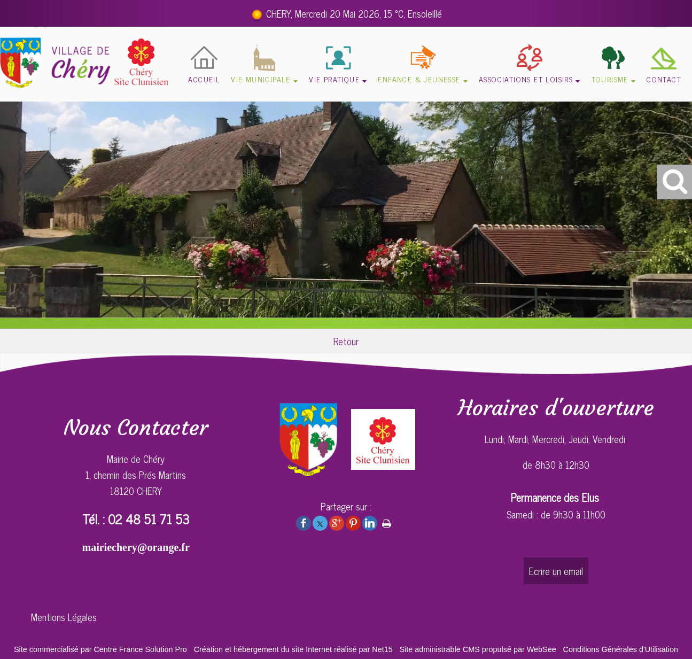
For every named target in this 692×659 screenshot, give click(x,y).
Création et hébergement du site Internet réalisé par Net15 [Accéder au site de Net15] (293, 649)
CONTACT (664, 79)
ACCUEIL (204, 79)
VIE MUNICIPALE (261, 79)
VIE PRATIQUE (334, 79)
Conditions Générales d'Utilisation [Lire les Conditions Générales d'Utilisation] (621, 649)
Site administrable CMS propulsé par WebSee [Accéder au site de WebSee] (477, 649)
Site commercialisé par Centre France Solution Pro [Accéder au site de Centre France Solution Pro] (100, 649)
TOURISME (610, 79)
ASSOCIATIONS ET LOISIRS (526, 79)
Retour (346, 341)
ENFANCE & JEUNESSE (419, 79)
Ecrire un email (556, 571)
